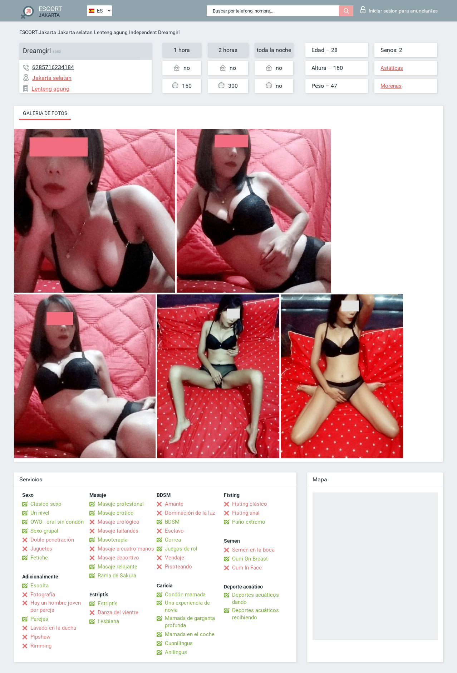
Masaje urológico (118, 522)
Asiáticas (391, 68)
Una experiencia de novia (187, 606)
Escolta (39, 585)
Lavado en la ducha (53, 628)
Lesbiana (108, 621)
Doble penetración (52, 540)
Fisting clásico (249, 504)
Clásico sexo (46, 504)
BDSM (172, 522)
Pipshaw (40, 637)
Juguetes (41, 548)
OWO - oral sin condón (57, 522)
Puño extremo (248, 522)
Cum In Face (247, 567)
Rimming (40, 646)
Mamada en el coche (190, 634)
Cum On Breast (250, 559)
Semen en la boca (253, 550)
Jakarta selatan (75, 32)
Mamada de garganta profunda (190, 622)
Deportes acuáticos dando (255, 598)
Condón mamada (185, 594)
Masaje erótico (116, 513)
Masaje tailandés (118, 531)
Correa (173, 540)
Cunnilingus (179, 643)
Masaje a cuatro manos (126, 548)
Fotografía (42, 594)
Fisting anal (246, 513)
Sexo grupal (44, 531)
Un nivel (39, 513)
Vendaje (174, 557)
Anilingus (176, 652)
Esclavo (174, 531)
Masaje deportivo (118, 557)
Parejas (39, 619)
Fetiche (39, 557)
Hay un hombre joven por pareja (55, 606)
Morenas (391, 86)
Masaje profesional (121, 504)
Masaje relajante (117, 566)
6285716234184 (53, 67)
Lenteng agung (111, 32)
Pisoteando (178, 566)
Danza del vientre (118, 612)
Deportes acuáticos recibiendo (255, 614)
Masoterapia (113, 540)
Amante (174, 504)
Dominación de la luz (190, 513)
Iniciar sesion (399, 10)
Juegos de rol (181, 548)
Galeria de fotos (45, 113)
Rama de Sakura (117, 575)
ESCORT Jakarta (37, 32)
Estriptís (108, 603)
